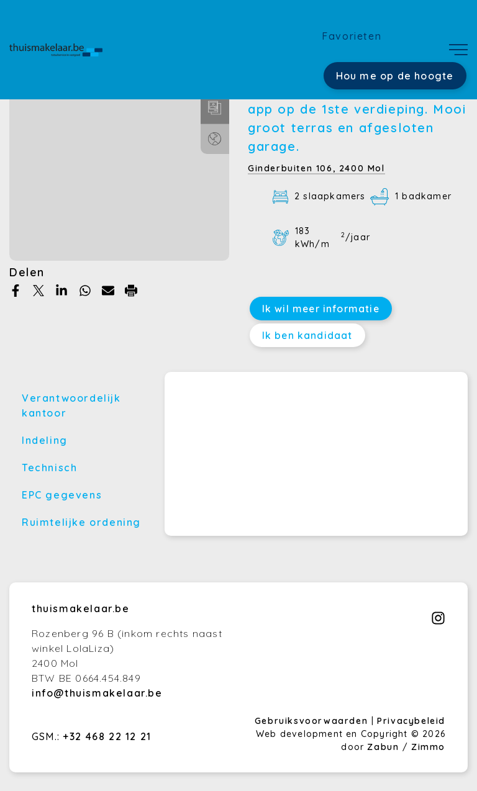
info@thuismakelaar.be (97, 693)
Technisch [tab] (49, 467)
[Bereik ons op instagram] (438, 621)
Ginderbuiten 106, (316, 168)
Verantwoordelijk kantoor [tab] (71, 405)
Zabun (383, 747)
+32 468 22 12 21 (107, 736)
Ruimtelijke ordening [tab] (81, 522)
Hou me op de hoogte (395, 76)
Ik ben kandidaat (307, 335)
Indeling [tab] (45, 440)
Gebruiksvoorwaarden (313, 720)
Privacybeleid (411, 720)
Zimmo (428, 747)
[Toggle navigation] (458, 49)
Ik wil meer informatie (320, 308)
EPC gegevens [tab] (62, 495)
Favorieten (351, 36)
